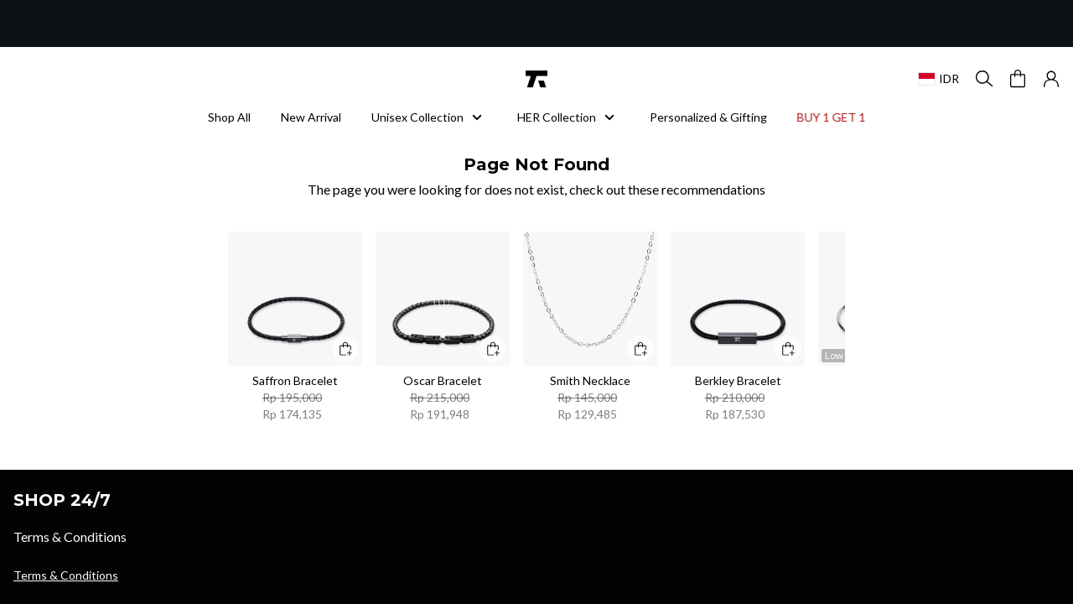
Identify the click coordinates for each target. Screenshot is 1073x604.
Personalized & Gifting (708, 117)
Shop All (229, 117)
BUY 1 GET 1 (828, 117)
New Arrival (311, 117)
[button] (1051, 79)
